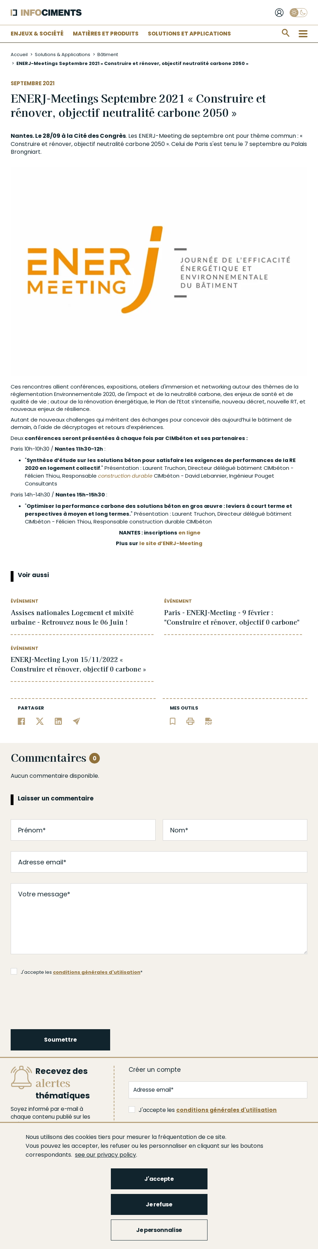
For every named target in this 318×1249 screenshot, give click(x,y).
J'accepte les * (76, 972)
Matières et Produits (106, 33)
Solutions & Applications (62, 54)
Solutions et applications (189, 33)
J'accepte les (203, 1110)
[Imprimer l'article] (190, 721)
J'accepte (158, 1179)
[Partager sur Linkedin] (58, 721)
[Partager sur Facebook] (21, 721)
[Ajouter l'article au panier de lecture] (173, 721)
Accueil (19, 54)
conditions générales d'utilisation (96, 972)
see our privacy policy (105, 1155)
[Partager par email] (76, 721)
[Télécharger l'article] (208, 721)
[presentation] (65, 1001)
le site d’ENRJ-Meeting (170, 543)
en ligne (189, 532)
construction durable (125, 475)
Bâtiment (107, 54)
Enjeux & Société (37, 33)
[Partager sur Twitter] (40, 721)
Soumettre (60, 1040)
